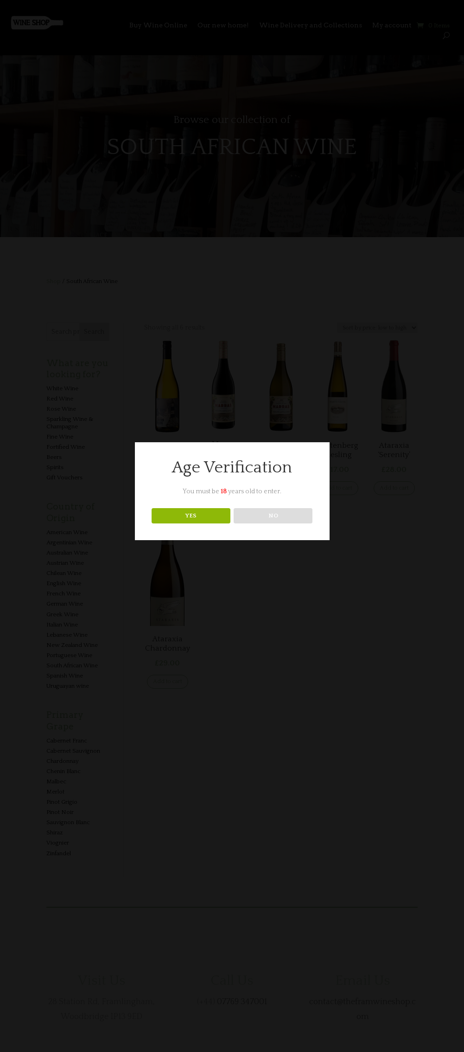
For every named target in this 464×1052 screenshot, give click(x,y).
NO (273, 515)
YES (191, 515)
